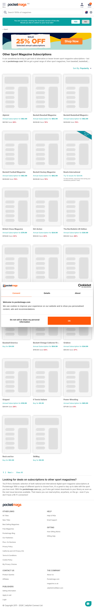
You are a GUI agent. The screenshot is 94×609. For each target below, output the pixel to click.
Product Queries (8, 575)
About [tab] (77, 293)
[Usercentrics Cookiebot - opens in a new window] (80, 286)
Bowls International (71, 172)
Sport (6, 29)
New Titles (6, 520)
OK (69, 321)
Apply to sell (7, 595)
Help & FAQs (51, 516)
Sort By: (82, 68)
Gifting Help (51, 536)
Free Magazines (8, 529)
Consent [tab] (16, 293)
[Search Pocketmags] (5, 12)
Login (4, 600)
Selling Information (9, 591)
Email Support (52, 520)
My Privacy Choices (10, 564)
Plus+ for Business (9, 542)
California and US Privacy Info (13, 551)
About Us (50, 575)
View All (19, 472)
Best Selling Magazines (11, 524)
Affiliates (6, 579)
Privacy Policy (8, 547)
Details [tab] (47, 293)
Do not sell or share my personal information (25, 321)
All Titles (6, 516)
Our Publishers (8, 538)
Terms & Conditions (10, 555)
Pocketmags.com (53, 579)
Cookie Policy (7, 560)
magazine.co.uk (52, 583)
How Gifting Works (53, 532)
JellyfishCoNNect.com (55, 588)
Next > (10, 472)
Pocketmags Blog (9, 533)
